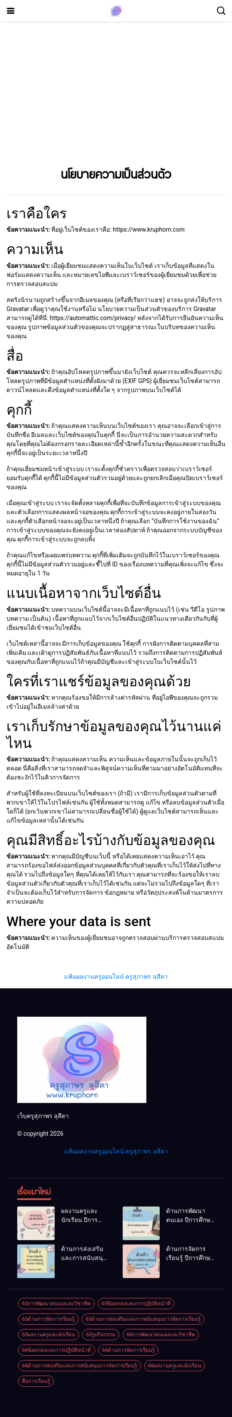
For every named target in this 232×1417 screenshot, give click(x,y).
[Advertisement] (116, 96)
